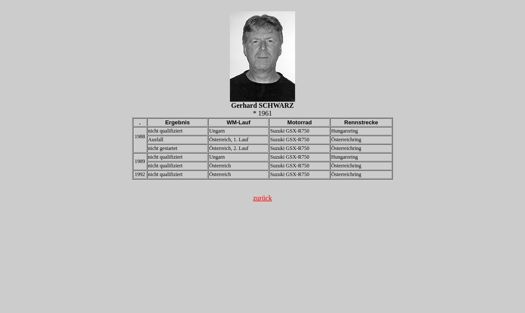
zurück (262, 198)
